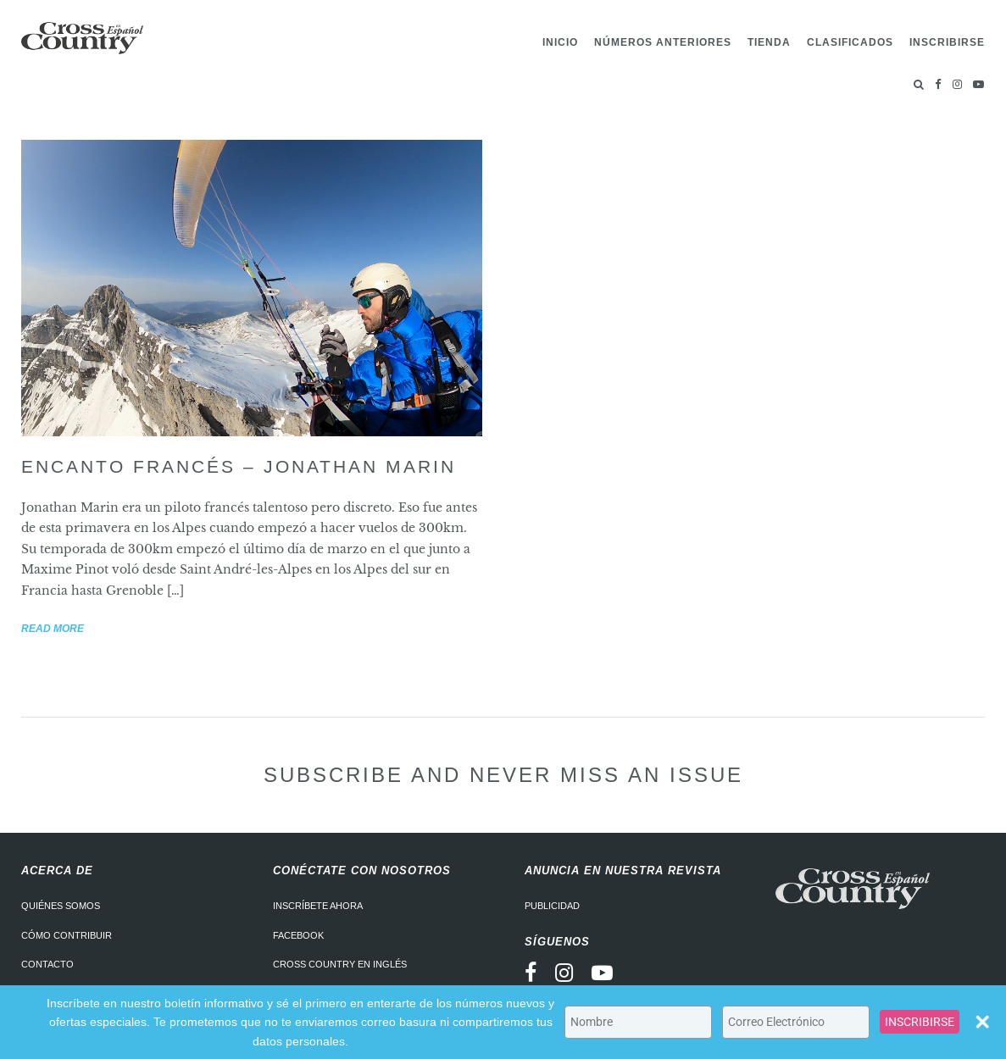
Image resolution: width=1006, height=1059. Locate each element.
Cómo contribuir (66, 935)
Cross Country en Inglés (340, 964)
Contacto (47, 964)
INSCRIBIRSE (919, 1022)
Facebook (298, 935)
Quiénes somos (60, 906)
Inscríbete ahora (318, 906)
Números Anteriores (662, 42)
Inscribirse (947, 42)
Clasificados (850, 42)
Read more (52, 629)
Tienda (769, 42)
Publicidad (552, 906)
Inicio (560, 42)
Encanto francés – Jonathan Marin (238, 466)
